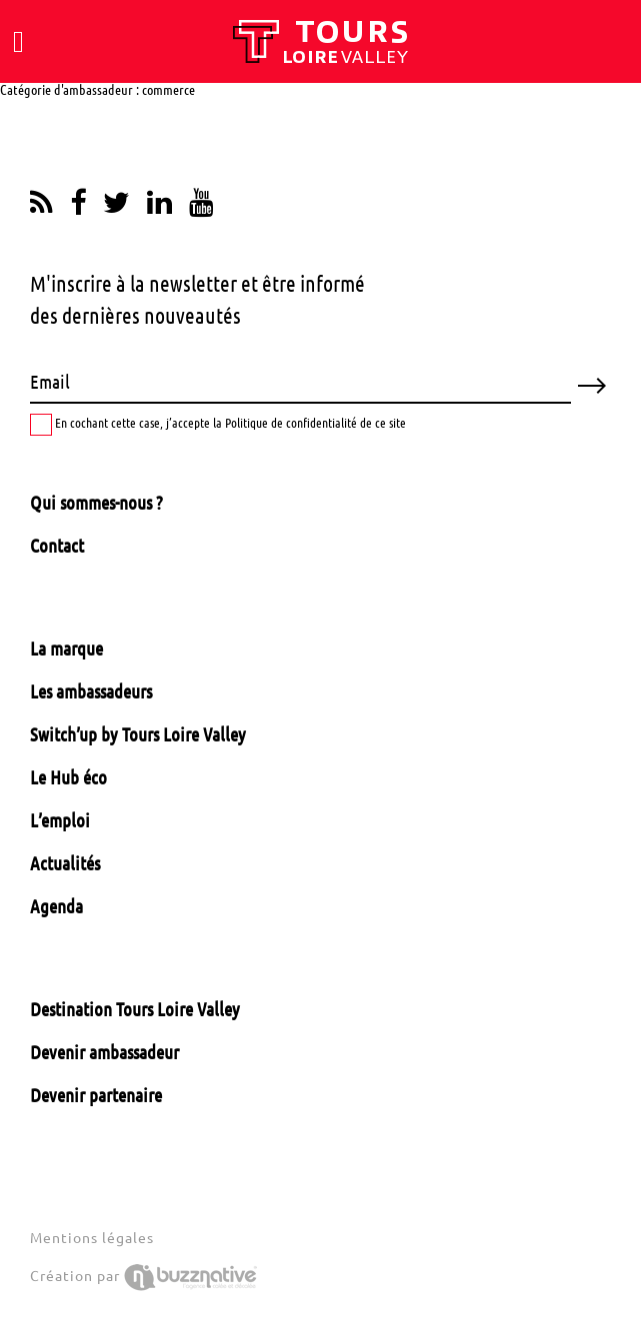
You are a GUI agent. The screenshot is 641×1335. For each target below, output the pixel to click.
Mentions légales (92, 1238)
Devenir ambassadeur (104, 1052)
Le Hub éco (68, 777)
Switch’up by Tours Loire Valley (138, 734)
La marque (66, 649)
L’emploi (60, 820)
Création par (143, 1276)
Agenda (56, 906)
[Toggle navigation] (18, 42)
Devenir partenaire (96, 1095)
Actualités (65, 863)
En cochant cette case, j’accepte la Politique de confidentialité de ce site (218, 425)
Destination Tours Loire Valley (135, 1009)
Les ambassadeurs (91, 691)
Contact (57, 546)
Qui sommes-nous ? (96, 503)
